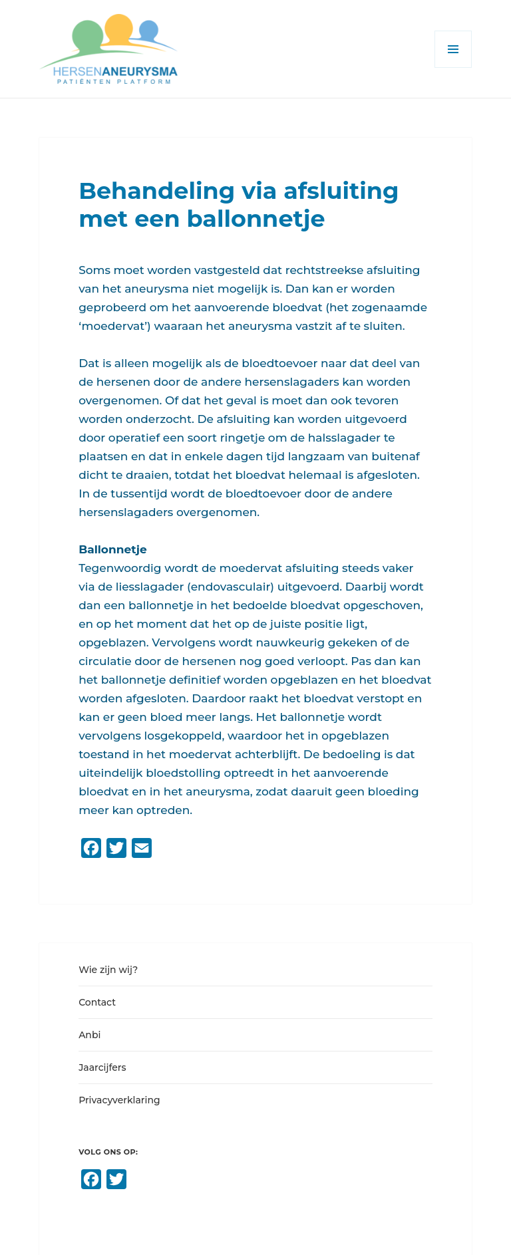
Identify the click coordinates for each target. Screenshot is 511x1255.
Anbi (89, 1035)
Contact (97, 1002)
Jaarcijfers (102, 1067)
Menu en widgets (453, 67)
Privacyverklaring (119, 1100)
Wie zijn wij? (108, 970)
